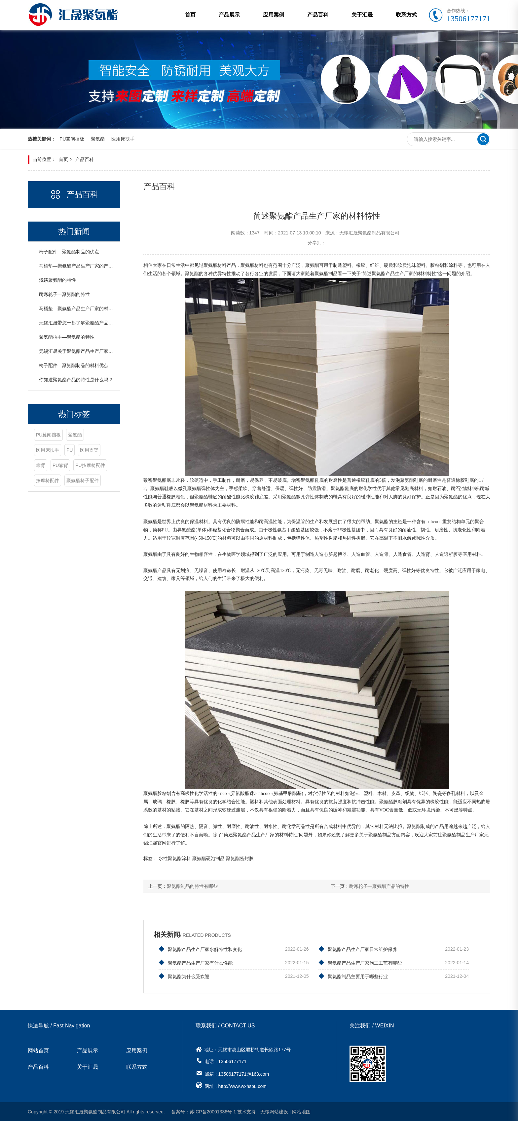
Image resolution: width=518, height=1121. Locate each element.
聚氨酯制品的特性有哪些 (192, 886)
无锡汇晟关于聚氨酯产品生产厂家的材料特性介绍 (90, 350)
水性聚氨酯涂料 (175, 858)
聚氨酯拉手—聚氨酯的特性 (66, 336)
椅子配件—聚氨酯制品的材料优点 (73, 365)
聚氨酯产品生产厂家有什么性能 (196, 962)
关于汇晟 (362, 15)
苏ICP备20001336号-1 (213, 1111)
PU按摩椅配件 (90, 465)
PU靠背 (60, 465)
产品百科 (317, 15)
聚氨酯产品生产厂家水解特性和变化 (200, 949)
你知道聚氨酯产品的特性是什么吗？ (76, 379)
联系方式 (406, 15)
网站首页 (38, 1050)
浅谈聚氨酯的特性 (57, 279)
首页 (190, 15)
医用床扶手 (122, 139)
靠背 (40, 465)
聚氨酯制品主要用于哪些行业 (353, 976)
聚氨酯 (98, 139)
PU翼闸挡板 (71, 139)
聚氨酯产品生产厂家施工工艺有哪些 (360, 962)
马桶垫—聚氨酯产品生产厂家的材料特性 (80, 308)
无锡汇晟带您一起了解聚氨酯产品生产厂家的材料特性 (94, 322)
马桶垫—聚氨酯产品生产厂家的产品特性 (80, 265)
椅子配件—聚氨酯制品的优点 (69, 251)
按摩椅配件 (47, 480)
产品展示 (229, 15)
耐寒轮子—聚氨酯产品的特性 (379, 886)
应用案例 (273, 15)
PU (69, 449)
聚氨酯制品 (326, 273)
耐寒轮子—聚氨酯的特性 (64, 294)
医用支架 (89, 449)
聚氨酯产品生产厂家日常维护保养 (357, 949)
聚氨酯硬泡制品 (208, 858)
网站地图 (301, 1111)
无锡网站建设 (274, 1111)
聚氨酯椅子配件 (82, 480)
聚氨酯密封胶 (240, 858)
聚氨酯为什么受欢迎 (184, 976)
